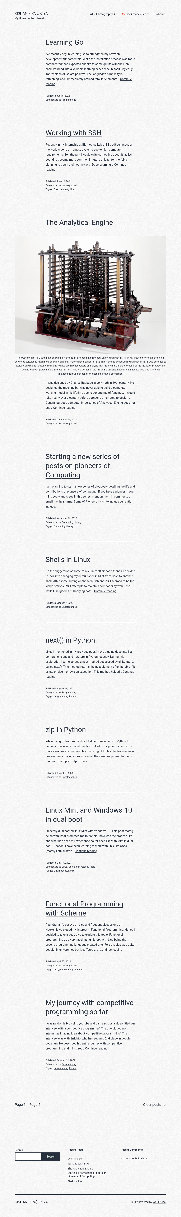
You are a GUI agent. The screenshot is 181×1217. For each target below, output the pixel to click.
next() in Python (70, 640)
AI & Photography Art (104, 14)
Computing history (63, 526)
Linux (73, 189)
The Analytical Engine (79, 222)
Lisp (56, 969)
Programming (69, 99)
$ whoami (159, 14)
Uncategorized (69, 185)
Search (19, 1150)
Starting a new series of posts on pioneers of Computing (83, 465)
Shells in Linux (68, 559)
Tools (92, 866)
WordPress (159, 1201)
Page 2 (34, 1105)
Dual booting (60, 870)
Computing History (71, 522)
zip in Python (66, 729)
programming (61, 696)
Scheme (79, 969)
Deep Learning (61, 189)
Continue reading (64, 407)
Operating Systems (78, 866)
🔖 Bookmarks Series (135, 14)
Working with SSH (74, 133)
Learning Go (64, 42)
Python (72, 696)
